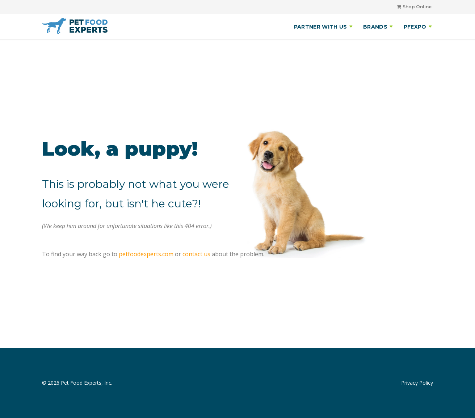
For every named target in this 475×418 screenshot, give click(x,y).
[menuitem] (411, 7)
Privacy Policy (417, 382)
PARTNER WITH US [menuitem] (320, 27)
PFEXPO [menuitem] (415, 27)
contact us (196, 254)
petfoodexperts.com (146, 254)
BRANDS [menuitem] (375, 27)
